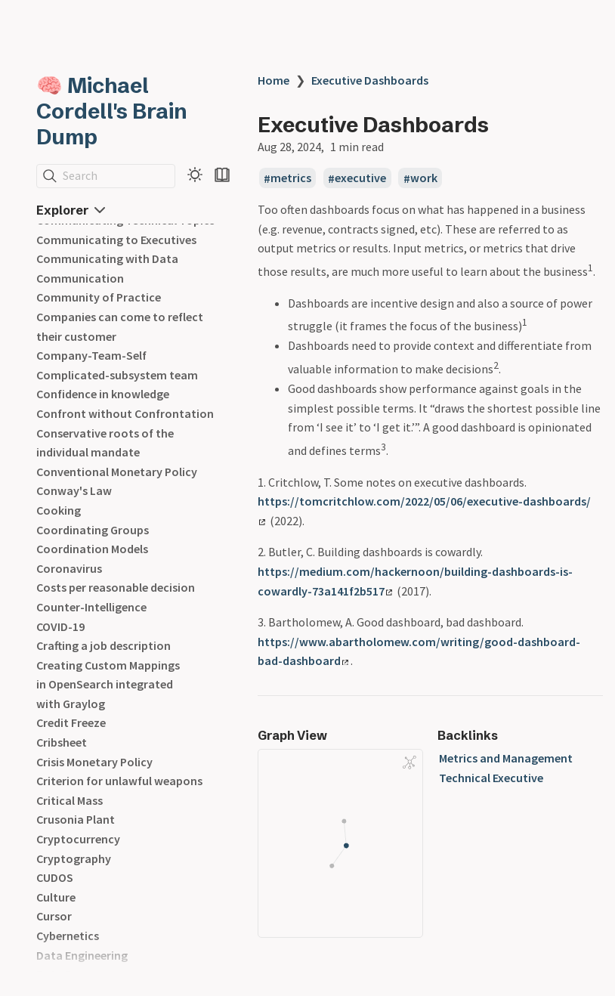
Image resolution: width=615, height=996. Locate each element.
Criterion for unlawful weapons (119, 780)
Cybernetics (67, 935)
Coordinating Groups (92, 529)
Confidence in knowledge (102, 393)
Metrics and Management (506, 758)
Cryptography (73, 858)
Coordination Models (92, 548)
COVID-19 (60, 626)
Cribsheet (61, 742)
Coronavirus (69, 568)
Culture (56, 897)
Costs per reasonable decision (115, 587)
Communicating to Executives (116, 239)
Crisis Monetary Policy (94, 761)
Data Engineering (82, 955)
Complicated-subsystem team (117, 374)
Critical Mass (69, 800)
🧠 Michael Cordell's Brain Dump (111, 111)
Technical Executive (491, 777)
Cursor (54, 915)
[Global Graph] (409, 762)
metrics (290, 178)
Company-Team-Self (91, 355)
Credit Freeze (71, 722)
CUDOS (54, 877)
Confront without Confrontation (125, 413)
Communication (80, 278)
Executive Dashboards (369, 80)
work (423, 178)
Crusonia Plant (75, 819)
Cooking (58, 510)
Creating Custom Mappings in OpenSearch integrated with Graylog (108, 684)
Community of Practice (98, 297)
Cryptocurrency (78, 838)
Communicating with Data (107, 258)
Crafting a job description (103, 645)
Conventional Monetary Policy (116, 471)
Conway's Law (74, 490)
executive (360, 178)
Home (273, 80)
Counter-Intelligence (91, 606)
